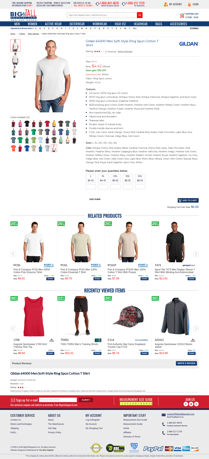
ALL (135, 28)
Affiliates (127, 432)
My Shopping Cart (94, 428)
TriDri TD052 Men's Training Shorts (79, 344)
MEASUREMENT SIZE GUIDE (136, 401)
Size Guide (95, 199)
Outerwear (77, 23)
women (32, 23)
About (51, 420)
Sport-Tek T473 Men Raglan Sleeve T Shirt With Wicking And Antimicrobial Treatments (175, 272)
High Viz (120, 23)
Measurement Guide (132, 424)
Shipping (14, 428)
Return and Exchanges (21, 424)
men (17, 23)
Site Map (52, 428)
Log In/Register (93, 420)
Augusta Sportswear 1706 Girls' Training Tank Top (30, 345)
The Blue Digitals (46, 450)
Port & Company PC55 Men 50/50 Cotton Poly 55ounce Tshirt (31, 271)
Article (126, 428)
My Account (175, 4)
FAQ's (13, 432)
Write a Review (125, 51)
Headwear (140, 23)
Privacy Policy (54, 432)
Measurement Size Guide (135, 420)
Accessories (178, 23)
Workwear (100, 23)
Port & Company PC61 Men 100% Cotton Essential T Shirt (78, 271)
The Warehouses (56, 424)
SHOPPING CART (192, 13)
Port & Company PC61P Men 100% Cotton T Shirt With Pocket (127, 271)
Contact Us (15, 420)
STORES (194, 28)
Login (196, 4)
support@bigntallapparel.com (180, 414)
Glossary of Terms (131, 436)
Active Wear (53, 23)
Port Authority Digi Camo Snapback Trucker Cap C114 (126, 345)
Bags (158, 23)
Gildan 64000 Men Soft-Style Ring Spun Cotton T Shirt (50, 373)
